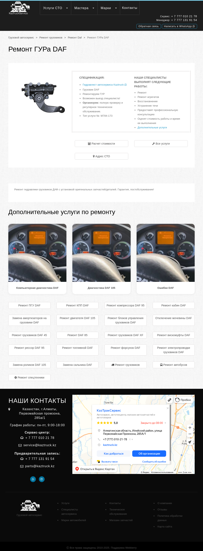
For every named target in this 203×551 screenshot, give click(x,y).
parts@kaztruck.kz (40, 463)
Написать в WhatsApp (179, 25)
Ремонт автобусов (175, 361)
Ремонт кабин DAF (173, 302)
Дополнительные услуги (152, 124)
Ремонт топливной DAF (77, 344)
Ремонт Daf (75, 34)
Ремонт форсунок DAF (125, 344)
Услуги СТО (52, 8)
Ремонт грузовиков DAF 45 (29, 332)
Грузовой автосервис (21, 34)
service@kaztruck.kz (39, 442)
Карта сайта (165, 523)
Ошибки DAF (165, 284)
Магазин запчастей (121, 517)
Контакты (129, 8)
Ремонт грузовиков (50, 34)
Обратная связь (149, 25)
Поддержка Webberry (124, 544)
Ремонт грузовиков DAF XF (125, 332)
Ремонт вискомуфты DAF (173, 332)
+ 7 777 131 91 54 (184, 20)
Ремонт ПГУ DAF (29, 302)
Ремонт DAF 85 (77, 332)
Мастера (81, 8)
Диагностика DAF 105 (101, 284)
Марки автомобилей (73, 517)
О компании (165, 500)
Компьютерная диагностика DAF (37, 284)
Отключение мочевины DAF (173, 315)
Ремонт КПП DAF (77, 302)
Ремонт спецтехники (31, 374)
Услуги (65, 500)
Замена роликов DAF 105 (29, 361)
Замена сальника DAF (77, 361)
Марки (106, 8)
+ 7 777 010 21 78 (184, 16)
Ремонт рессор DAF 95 (29, 344)
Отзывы (162, 506)
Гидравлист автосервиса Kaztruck (105, 81)
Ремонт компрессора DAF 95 (126, 302)
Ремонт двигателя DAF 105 (77, 315)
